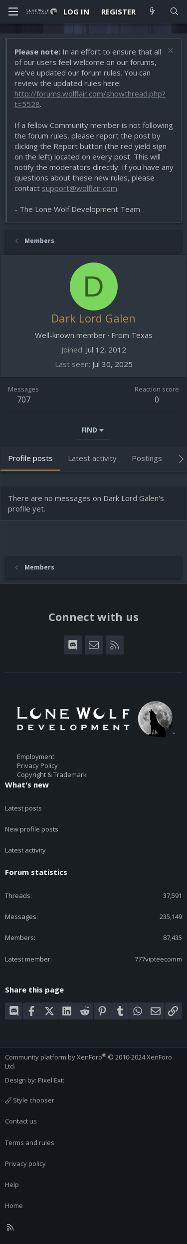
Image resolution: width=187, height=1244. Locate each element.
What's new (27, 785)
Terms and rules (29, 1142)
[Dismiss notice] (169, 51)
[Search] (174, 12)
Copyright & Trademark (52, 774)
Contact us (21, 1121)
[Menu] (13, 11)
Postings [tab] (147, 458)
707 (23, 399)
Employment (35, 756)
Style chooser (29, 1100)
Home (14, 1205)
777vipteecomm (158, 959)
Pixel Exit (51, 1080)
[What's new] (152, 12)
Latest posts (23, 808)
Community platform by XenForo (88, 1061)
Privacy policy (25, 1163)
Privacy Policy (37, 765)
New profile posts (31, 829)
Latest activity (25, 850)
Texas (142, 335)
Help (12, 1184)
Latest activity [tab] (92, 458)
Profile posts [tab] (30, 458)
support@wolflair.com (79, 188)
